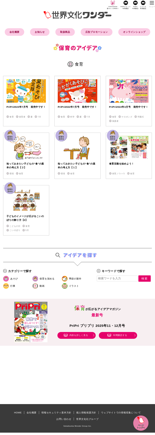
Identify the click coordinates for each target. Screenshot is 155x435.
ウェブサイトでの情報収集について (121, 412)
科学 (72, 117)
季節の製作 (75, 278)
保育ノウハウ (118, 173)
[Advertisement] (50, 375)
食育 (11, 117)
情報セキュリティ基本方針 (56, 412)
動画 (42, 286)
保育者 (22, 117)
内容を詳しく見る (78, 335)
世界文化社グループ (87, 419)
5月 (27, 230)
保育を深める (47, 278)
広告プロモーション (96, 32)
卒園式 (140, 117)
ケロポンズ (126, 117)
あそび (14, 278)
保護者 (115, 121)
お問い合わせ (63, 419)
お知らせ (40, 32)
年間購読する (120, 335)
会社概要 (14, 32)
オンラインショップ (134, 32)
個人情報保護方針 (86, 412)
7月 (39, 117)
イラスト (74, 286)
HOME (18, 412)
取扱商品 (65, 32)
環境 (11, 173)
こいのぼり (14, 230)
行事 (12, 286)
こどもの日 (14, 226)
